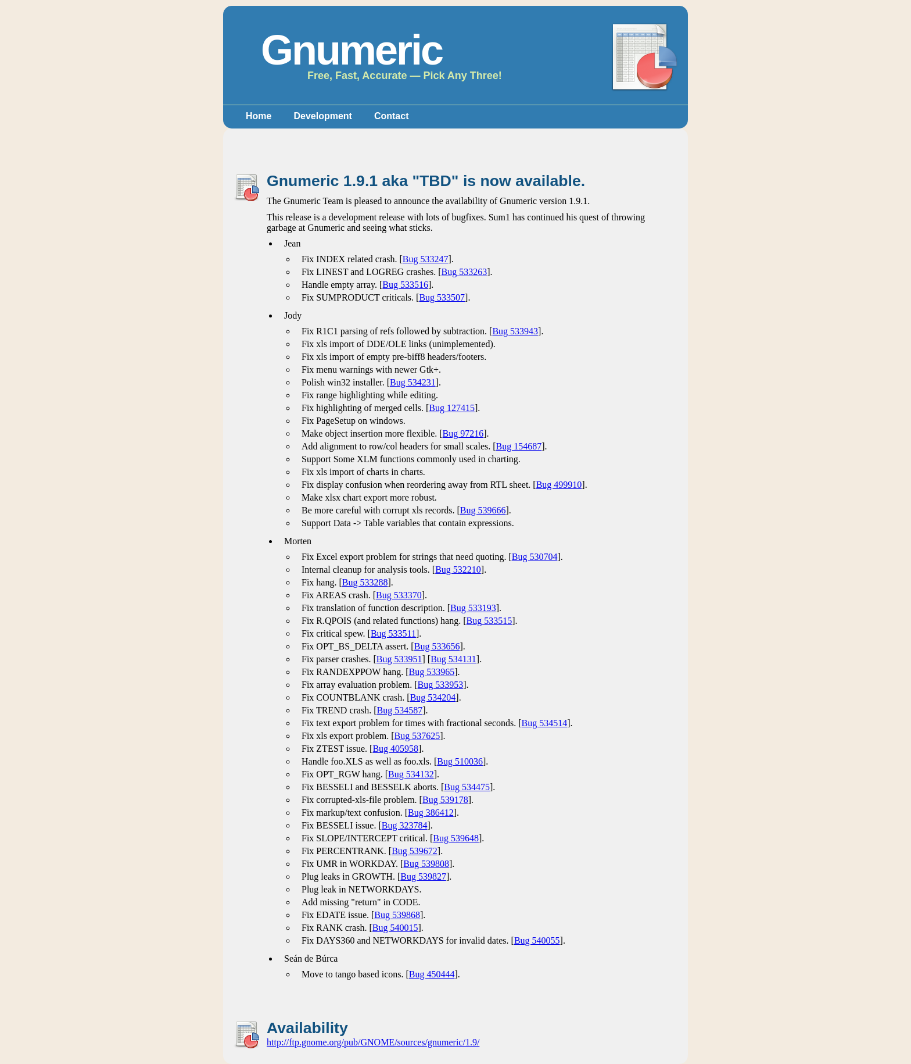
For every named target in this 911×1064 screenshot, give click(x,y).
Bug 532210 (458, 569)
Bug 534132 (411, 774)
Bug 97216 (463, 433)
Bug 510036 (460, 761)
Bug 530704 (535, 557)
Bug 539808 (426, 864)
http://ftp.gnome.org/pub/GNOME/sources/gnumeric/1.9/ (373, 1042)
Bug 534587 (399, 710)
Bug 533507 (442, 297)
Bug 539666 (483, 510)
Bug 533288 (365, 582)
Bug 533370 (399, 595)
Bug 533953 (441, 685)
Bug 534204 (433, 697)
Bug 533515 (489, 621)
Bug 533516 (405, 285)
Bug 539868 (397, 915)
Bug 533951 (399, 659)
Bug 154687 (519, 446)
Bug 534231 (413, 382)
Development (322, 116)
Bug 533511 (393, 633)
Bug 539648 (456, 838)
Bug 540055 (537, 940)
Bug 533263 (464, 272)
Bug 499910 (559, 485)
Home (258, 116)
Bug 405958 (395, 749)
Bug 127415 (452, 408)
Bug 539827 (423, 876)
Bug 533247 (426, 259)
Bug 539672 (414, 851)
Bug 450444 (432, 974)
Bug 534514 (545, 723)
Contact (391, 116)
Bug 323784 (405, 825)
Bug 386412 (431, 812)
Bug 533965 (432, 672)
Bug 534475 (467, 787)
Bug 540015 (395, 928)
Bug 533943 (515, 331)
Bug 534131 (453, 659)
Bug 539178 (445, 800)
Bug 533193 (473, 608)
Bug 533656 (437, 646)
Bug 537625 (417, 736)
